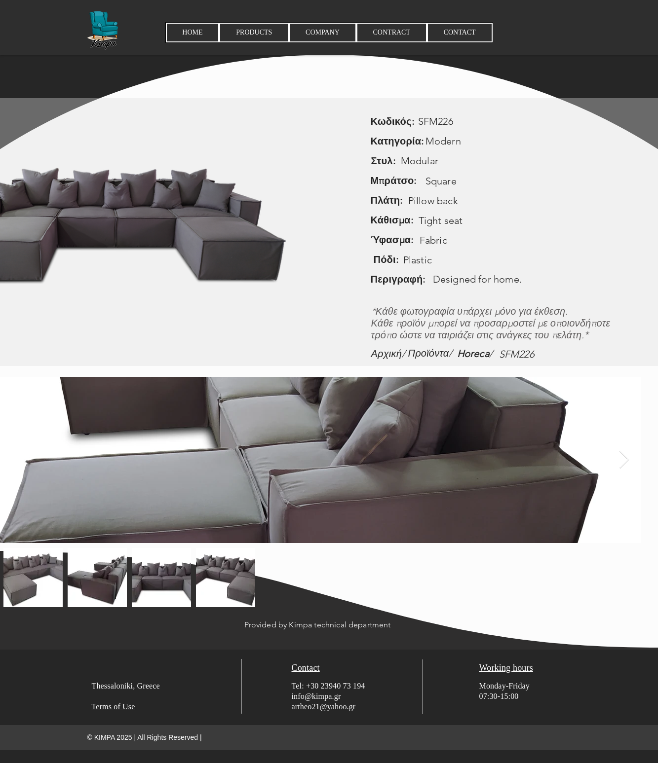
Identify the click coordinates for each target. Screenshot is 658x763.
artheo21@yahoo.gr (324, 706)
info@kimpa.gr (316, 696)
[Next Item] (624, 460)
